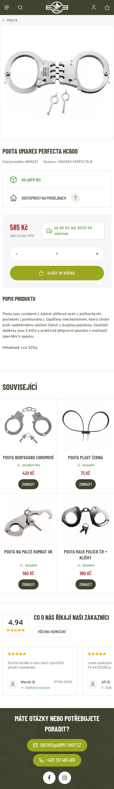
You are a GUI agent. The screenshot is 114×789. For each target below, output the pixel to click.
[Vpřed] (109, 83)
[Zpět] (5, 83)
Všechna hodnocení (52, 631)
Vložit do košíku (57, 273)
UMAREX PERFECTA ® (75, 161)
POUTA (12, 20)
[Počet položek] (57, 253)
